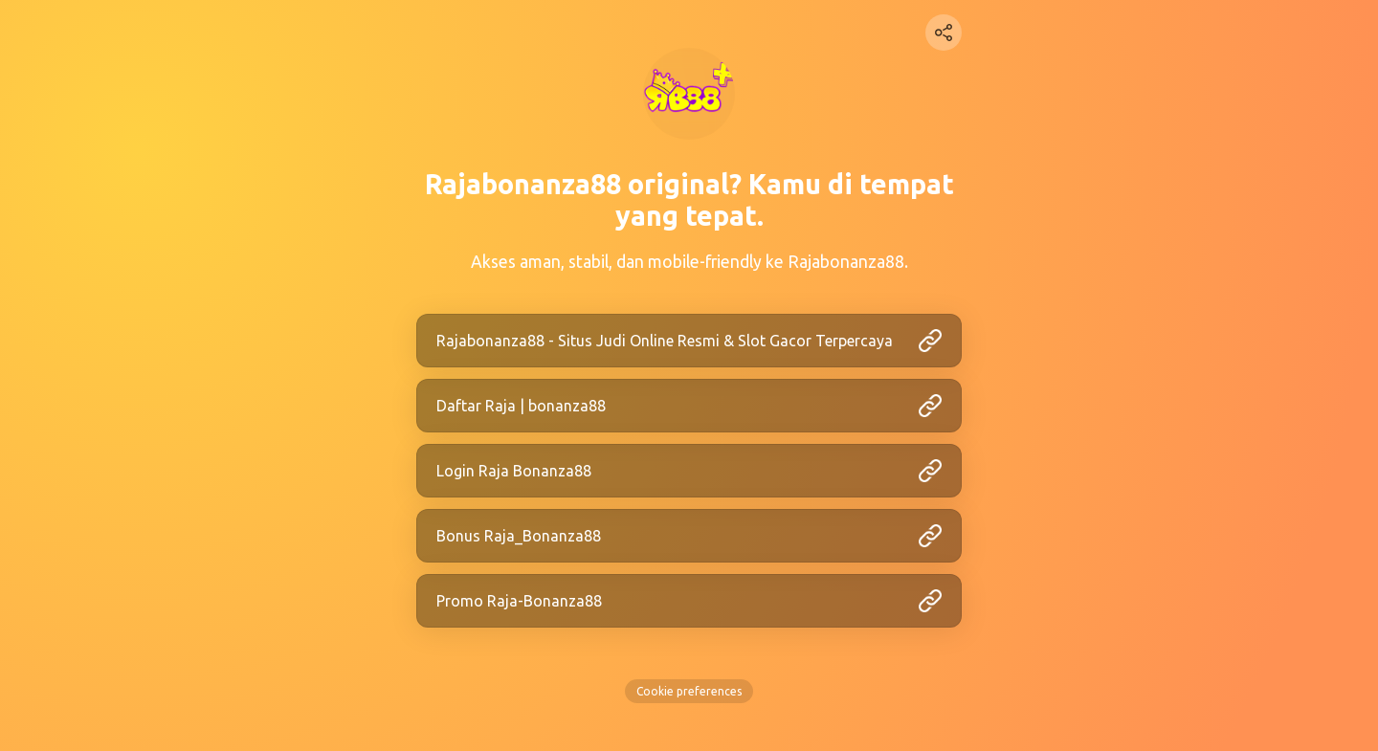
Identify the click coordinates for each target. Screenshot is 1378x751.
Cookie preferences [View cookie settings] (689, 691)
